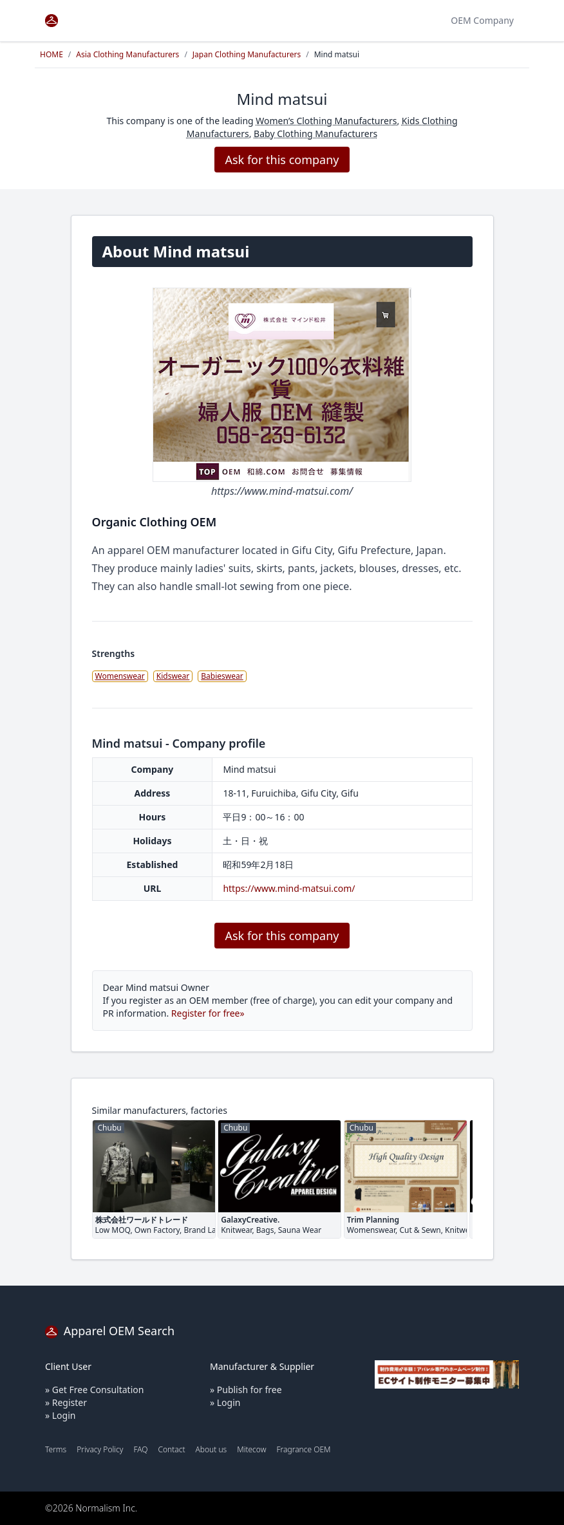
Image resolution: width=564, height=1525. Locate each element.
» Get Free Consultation (94, 1389)
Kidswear (173, 675)
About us (211, 1449)
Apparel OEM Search (109, 1330)
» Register (66, 1402)
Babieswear (222, 675)
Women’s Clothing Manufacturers (326, 121)
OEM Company (482, 20)
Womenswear (120, 675)
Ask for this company (282, 159)
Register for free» (208, 1013)
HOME (51, 54)
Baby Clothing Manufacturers (315, 133)
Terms (55, 1449)
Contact (171, 1449)
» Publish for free (246, 1389)
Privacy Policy (100, 1449)
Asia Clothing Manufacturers (127, 54)
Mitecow (251, 1449)
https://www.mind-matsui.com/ (289, 888)
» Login (60, 1415)
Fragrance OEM (304, 1449)
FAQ (140, 1449)
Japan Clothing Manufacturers (247, 54)
